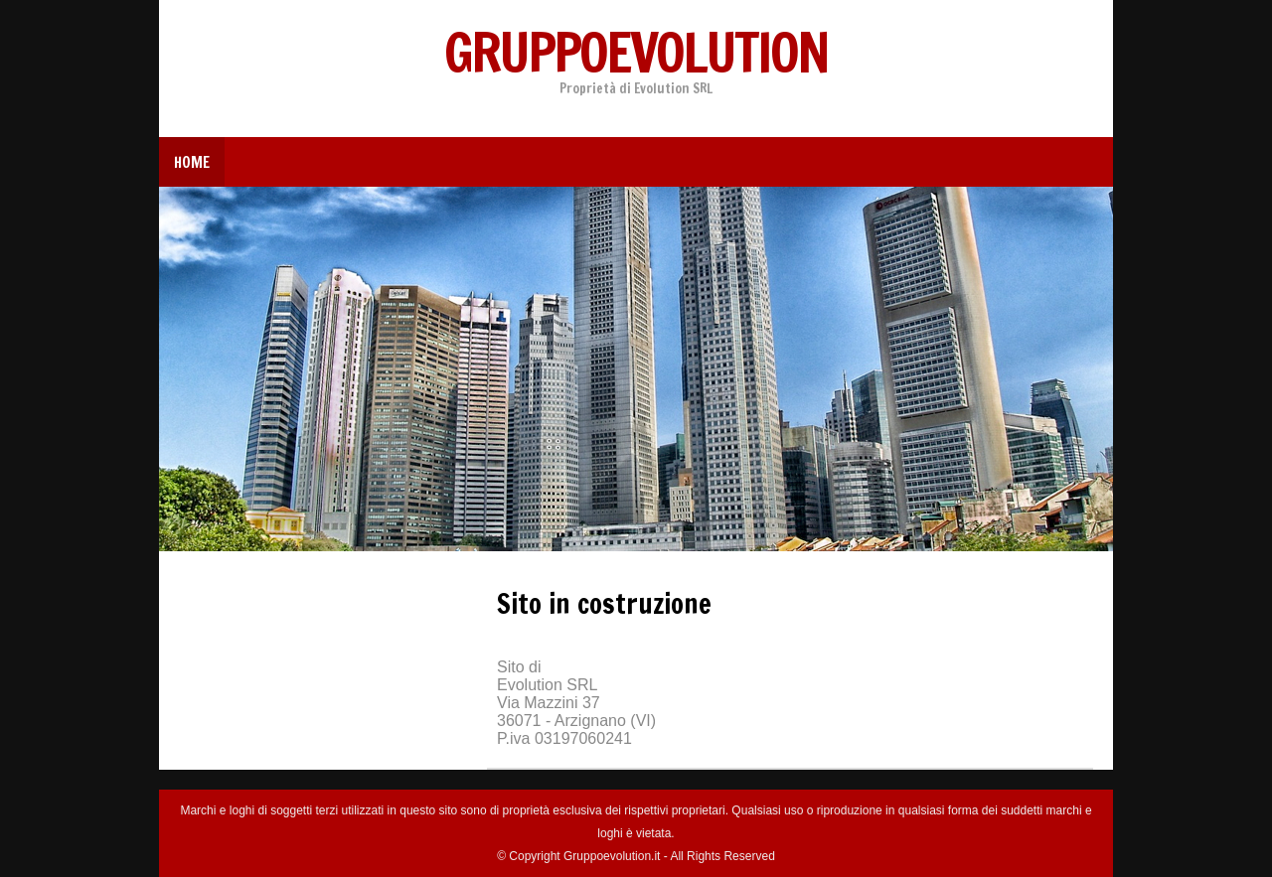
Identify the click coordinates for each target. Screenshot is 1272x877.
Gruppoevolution (636, 51)
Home (192, 162)
